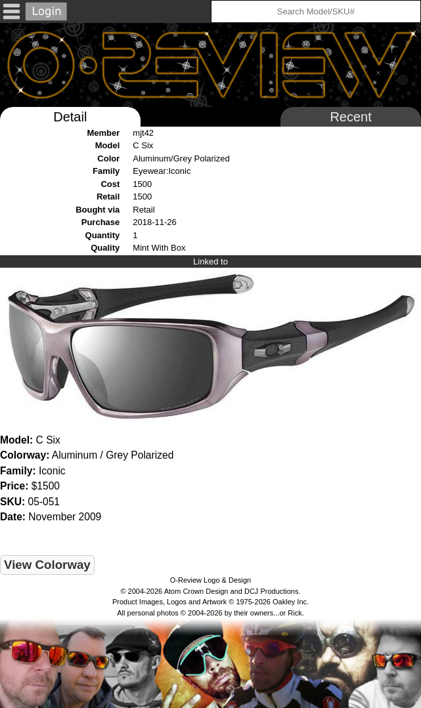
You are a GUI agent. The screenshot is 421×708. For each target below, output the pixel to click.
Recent (350, 117)
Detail (70, 117)
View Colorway (47, 565)
